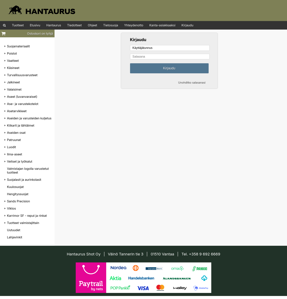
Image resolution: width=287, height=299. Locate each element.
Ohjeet (92, 25)
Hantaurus (53, 25)
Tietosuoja (110, 25)
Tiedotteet (74, 25)
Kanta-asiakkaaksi (162, 25)
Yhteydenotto (133, 25)
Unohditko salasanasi (191, 82)
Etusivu (35, 25)
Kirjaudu (187, 25)
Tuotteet (18, 25)
